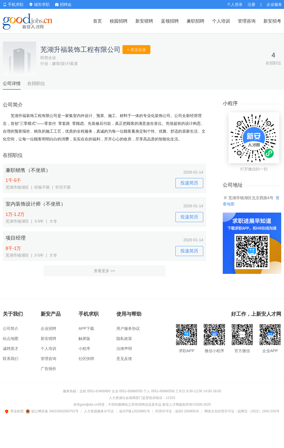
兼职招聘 (195, 21)
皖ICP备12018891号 (134, 411)
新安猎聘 (144, 21)
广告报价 (48, 368)
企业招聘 (48, 328)
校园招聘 (119, 21)
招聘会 (63, 4)
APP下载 (86, 328)
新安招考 (272, 21)
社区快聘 (86, 358)
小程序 (84, 348)
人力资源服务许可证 (99, 411)
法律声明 (124, 348)
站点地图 (10, 338)
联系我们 (10, 358)
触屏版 (84, 338)
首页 (97, 21)
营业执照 (15, 411)
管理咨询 (247, 21)
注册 (251, 4)
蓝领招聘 (170, 21)
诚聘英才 (10, 348)
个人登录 (235, 4)
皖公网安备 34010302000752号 (52, 411)
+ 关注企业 (136, 49)
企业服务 (274, 4)
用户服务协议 (128, 328)
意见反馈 (124, 358)
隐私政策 (124, 338)
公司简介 (10, 328)
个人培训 (221, 21)
